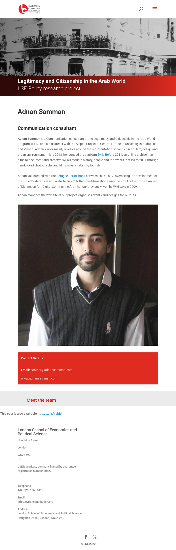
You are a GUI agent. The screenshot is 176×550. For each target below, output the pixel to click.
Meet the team (41, 400)
